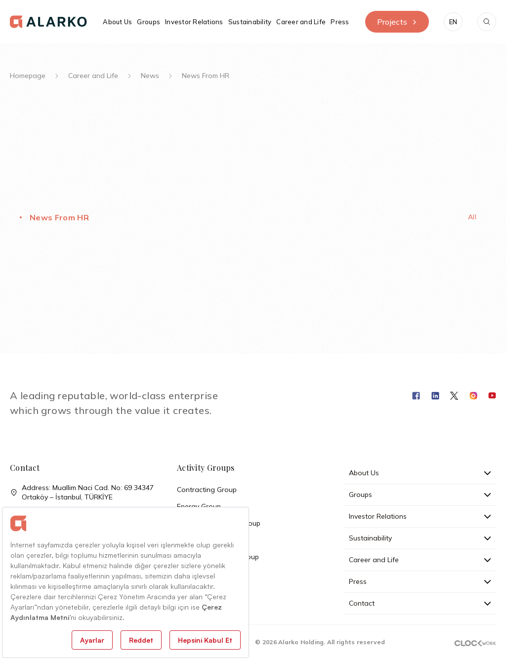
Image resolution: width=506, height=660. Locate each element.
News (150, 75)
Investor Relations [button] (194, 22)
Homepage (27, 75)
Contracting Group (207, 489)
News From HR (59, 217)
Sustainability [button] (250, 22)
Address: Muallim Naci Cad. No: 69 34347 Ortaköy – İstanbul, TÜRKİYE (82, 492)
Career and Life (93, 75)
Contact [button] (420, 603)
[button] (453, 21)
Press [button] (340, 22)
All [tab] (472, 216)
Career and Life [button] (301, 22)
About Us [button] (117, 22)
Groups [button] (148, 22)
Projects (397, 22)
